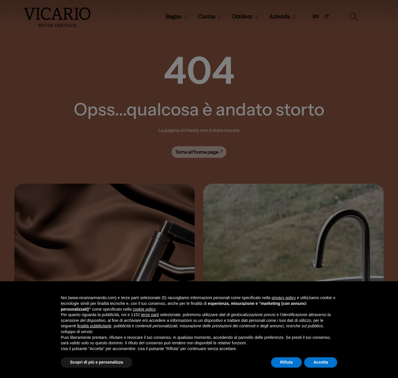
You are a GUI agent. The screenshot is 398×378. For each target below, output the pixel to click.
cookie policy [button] (144, 309)
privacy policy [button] (284, 297)
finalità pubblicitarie (94, 326)
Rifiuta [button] (286, 362)
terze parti (150, 314)
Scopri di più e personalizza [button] (96, 362)
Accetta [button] (320, 362)
